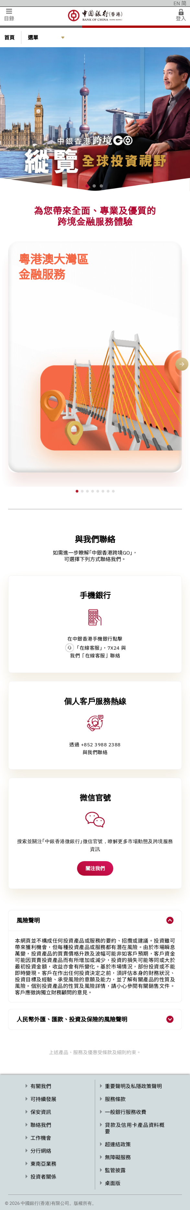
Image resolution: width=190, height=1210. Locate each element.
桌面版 (112, 1183)
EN (176, 3)
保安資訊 (40, 1112)
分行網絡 (40, 1151)
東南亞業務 (43, 1164)
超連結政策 (118, 1144)
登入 (181, 18)
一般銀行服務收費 (125, 1112)
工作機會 (40, 1138)
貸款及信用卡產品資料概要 (134, 1128)
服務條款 (115, 1099)
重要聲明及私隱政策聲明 (133, 1086)
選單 (33, 37)
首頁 (9, 37)
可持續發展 (43, 1099)
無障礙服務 (118, 1157)
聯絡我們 (40, 1125)
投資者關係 (43, 1176)
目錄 (9, 18)
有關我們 (40, 1086)
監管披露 (115, 1170)
